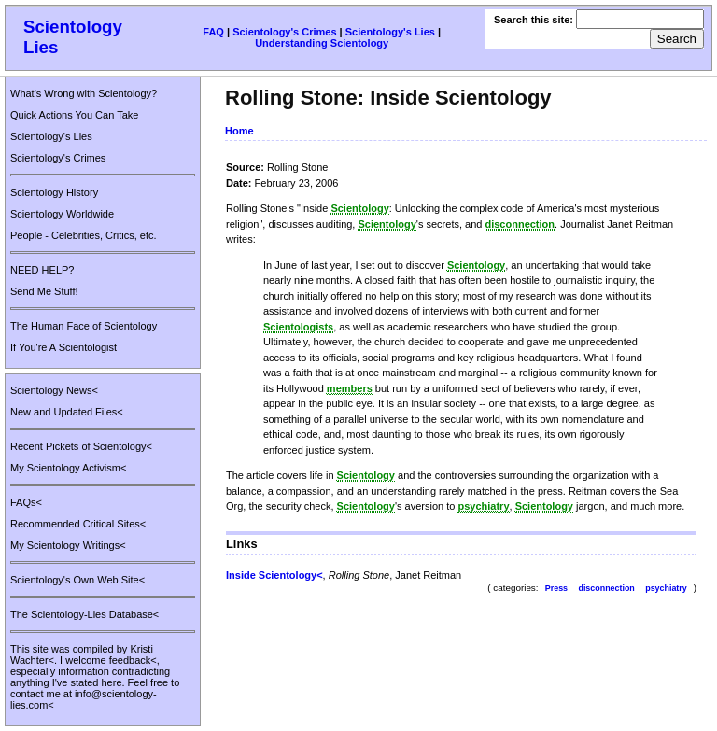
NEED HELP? (42, 269)
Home (239, 130)
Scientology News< (54, 390)
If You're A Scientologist (63, 347)
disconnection (606, 588)
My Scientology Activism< (68, 467)
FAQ (213, 31)
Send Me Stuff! (44, 291)
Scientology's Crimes (284, 31)
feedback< (133, 660)
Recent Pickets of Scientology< (81, 446)
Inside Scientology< (274, 575)
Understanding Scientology (321, 43)
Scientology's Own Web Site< (77, 579)
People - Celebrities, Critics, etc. (83, 235)
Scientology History (54, 192)
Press (556, 588)
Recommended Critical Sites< (78, 523)
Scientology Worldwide (62, 213)
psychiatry (666, 588)
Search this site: (535, 19)
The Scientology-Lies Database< (84, 614)
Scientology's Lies (390, 31)
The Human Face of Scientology (83, 325)
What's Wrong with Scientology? (83, 93)
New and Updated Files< (66, 411)
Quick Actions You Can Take (74, 114)
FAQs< (26, 502)
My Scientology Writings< (68, 545)
